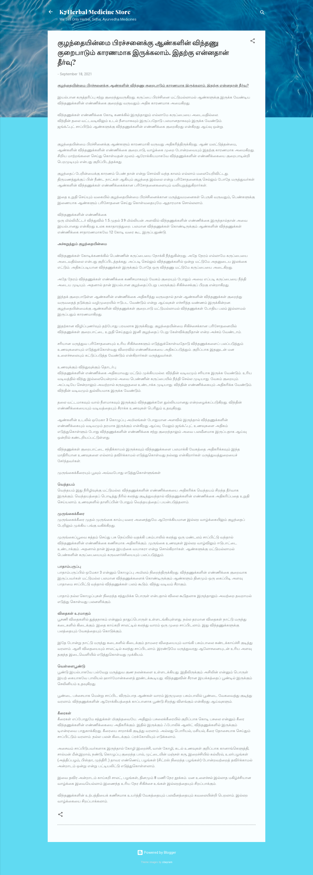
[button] (253, 41)
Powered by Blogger (156, 852)
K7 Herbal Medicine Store (95, 12)
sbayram (167, 862)
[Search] (262, 13)
